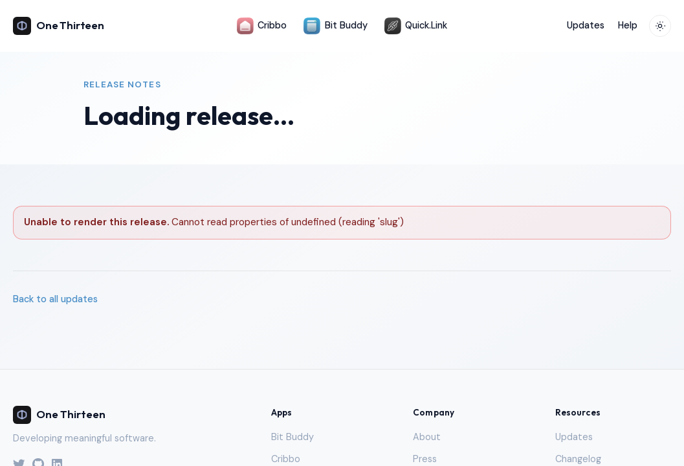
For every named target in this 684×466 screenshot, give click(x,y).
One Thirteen (58, 26)
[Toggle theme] (660, 26)
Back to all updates (55, 299)
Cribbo (262, 25)
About (427, 437)
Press (425, 459)
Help (627, 25)
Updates (585, 25)
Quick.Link (415, 25)
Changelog (578, 459)
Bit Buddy (335, 25)
